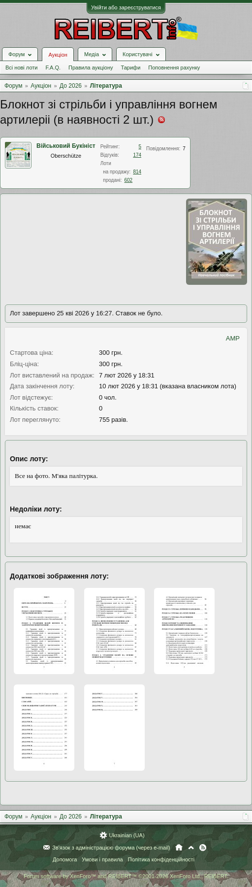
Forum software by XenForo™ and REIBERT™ (126, 876)
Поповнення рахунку (174, 67)
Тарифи (131, 67)
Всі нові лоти (21, 67)
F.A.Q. (53, 67)
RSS (202, 847)
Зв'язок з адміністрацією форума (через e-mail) (111, 848)
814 (137, 171)
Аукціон (57, 55)
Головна (179, 847)
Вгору (191, 847)
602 (128, 180)
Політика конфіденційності (161, 859)
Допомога (65, 859)
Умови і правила (102, 859)
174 (137, 155)
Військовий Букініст (65, 145)
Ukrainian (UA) (126, 835)
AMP (233, 338)
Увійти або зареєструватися (126, 7)
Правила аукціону (90, 67)
